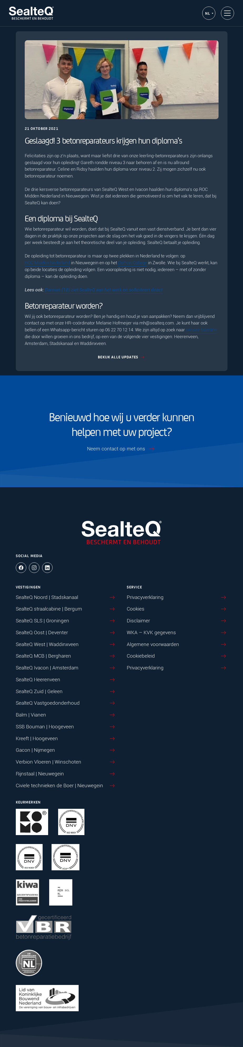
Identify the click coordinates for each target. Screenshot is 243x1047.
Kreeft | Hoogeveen (66, 739)
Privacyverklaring (177, 597)
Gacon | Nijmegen (66, 750)
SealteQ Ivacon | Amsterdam (66, 668)
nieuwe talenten (201, 329)
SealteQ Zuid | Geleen (66, 691)
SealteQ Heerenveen (66, 680)
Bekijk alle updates (121, 357)
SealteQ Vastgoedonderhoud (66, 703)
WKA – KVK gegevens (177, 633)
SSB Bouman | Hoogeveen (66, 727)
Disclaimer (177, 621)
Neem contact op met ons (121, 449)
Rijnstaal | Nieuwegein (66, 774)
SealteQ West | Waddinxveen (66, 644)
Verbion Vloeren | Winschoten (66, 762)
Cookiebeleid (177, 656)
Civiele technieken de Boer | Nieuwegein (66, 786)
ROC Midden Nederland (47, 262)
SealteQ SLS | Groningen (66, 621)
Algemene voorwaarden (177, 644)
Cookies (177, 609)
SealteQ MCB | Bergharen (66, 656)
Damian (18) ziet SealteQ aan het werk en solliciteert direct (104, 289)
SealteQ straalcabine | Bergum (66, 609)
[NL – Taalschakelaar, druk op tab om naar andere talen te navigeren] (208, 13)
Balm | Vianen (66, 715)
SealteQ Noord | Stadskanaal (66, 597)
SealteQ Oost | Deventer (66, 633)
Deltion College (132, 262)
